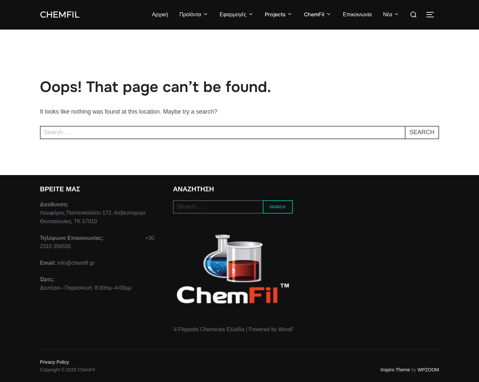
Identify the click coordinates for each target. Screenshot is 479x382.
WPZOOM (428, 369)
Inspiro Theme (395, 369)
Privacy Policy (54, 362)
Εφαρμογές (236, 14)
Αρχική (160, 14)
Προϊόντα (193, 14)
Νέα (391, 14)
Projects (279, 14)
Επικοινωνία (357, 14)
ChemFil (59, 15)
